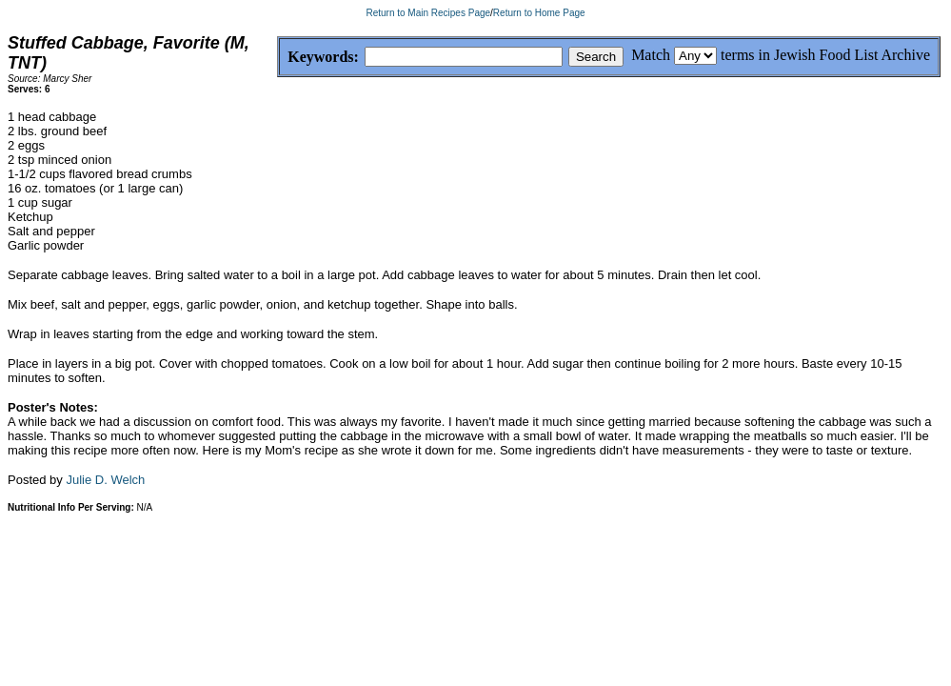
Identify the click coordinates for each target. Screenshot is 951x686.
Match (650, 55)
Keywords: (277, 58)
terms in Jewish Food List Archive (825, 55)
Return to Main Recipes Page (428, 13)
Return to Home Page (539, 13)
